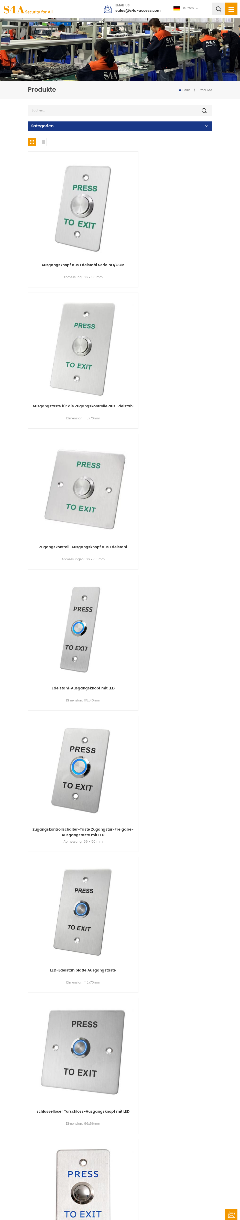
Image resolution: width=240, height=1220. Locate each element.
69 (193, 1122)
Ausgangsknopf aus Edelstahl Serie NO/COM (72, 244)
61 (132, 1122)
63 (157, 1122)
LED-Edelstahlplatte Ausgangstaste (167, 484)
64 (169, 1122)
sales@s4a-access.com (138, 11)
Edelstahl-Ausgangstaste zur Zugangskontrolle (73, 727)
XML (154, 1205)
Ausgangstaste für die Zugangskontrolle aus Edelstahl (167, 247)
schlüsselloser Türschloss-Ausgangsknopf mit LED (73, 607)
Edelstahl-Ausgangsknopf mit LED (167, 364)
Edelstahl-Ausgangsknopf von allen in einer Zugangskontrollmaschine (167, 607)
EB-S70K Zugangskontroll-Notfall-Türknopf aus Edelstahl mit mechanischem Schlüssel (167, 847)
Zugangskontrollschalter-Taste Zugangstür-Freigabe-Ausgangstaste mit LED (73, 487)
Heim (184, 90)
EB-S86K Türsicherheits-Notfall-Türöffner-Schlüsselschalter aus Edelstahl (73, 968)
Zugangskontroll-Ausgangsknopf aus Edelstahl (72, 367)
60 (120, 1122)
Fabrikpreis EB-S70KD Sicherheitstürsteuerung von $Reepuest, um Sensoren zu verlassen (167, 1088)
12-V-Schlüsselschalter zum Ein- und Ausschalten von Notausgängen (73, 1088)
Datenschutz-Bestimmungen (184, 1205)
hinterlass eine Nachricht (230, 1214)
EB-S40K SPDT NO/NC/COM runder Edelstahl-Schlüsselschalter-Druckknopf (167, 727)
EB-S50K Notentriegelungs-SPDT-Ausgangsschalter (73, 847)
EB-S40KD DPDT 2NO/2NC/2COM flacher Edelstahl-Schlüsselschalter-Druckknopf (167, 968)
